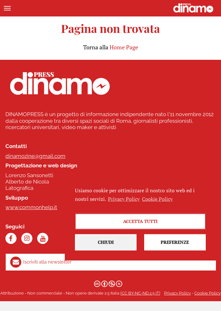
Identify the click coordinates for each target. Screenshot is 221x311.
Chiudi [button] (106, 246)
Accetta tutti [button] (140, 225)
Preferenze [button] (175, 246)
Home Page (124, 47)
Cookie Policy (207, 293)
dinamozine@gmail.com (35, 156)
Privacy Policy (177, 293)
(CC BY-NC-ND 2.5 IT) (140, 293)
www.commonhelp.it (31, 207)
